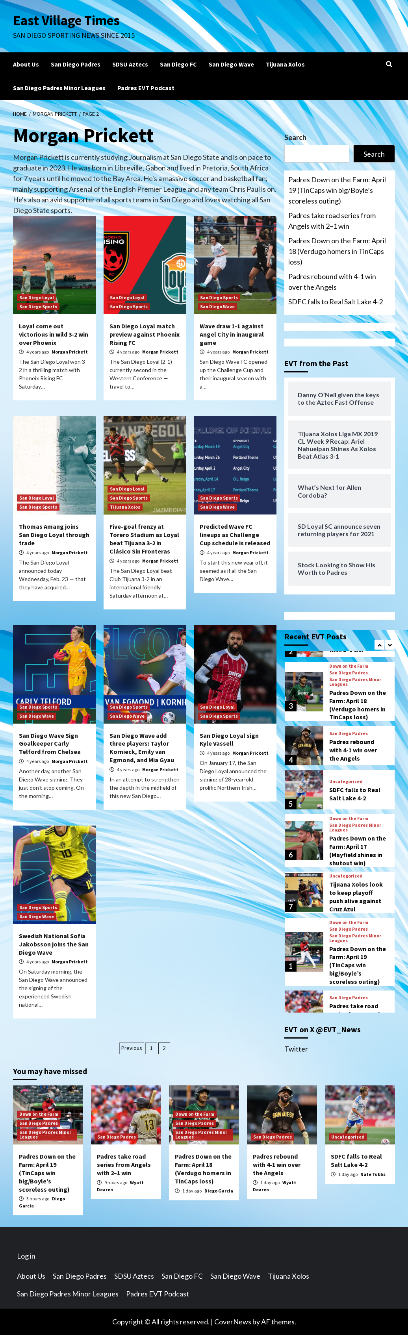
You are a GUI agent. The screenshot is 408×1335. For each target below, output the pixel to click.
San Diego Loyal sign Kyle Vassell (229, 739)
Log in (26, 1256)
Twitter (296, 1048)
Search (295, 137)
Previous (131, 1048)
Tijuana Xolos (285, 64)
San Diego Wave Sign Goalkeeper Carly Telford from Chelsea (50, 743)
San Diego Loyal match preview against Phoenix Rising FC (144, 334)
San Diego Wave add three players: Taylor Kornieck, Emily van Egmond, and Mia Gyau (141, 747)
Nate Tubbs (373, 1174)
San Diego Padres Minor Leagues (59, 88)
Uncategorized (346, 781)
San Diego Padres (75, 64)
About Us (26, 64)
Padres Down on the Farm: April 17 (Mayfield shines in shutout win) (357, 850)
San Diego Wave (231, 64)
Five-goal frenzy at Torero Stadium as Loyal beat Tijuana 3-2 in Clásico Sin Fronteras (144, 538)
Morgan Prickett (70, 352)
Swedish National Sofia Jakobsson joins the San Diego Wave (54, 944)
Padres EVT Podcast (145, 88)
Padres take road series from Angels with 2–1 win (332, 220)
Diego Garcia (218, 1191)
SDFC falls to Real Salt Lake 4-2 (335, 301)
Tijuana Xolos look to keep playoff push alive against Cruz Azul (356, 896)
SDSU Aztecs (130, 64)
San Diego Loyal (36, 297)
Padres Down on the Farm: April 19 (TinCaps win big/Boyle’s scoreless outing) (337, 190)
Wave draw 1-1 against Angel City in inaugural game (232, 334)
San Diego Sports (38, 306)
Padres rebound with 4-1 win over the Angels (332, 281)
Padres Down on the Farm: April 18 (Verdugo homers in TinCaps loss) (337, 251)
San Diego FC (178, 64)
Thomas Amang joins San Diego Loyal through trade (54, 534)
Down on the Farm (348, 666)
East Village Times (66, 20)
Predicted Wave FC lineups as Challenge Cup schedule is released (235, 534)
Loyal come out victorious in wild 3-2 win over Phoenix (53, 334)
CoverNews (232, 1321)
